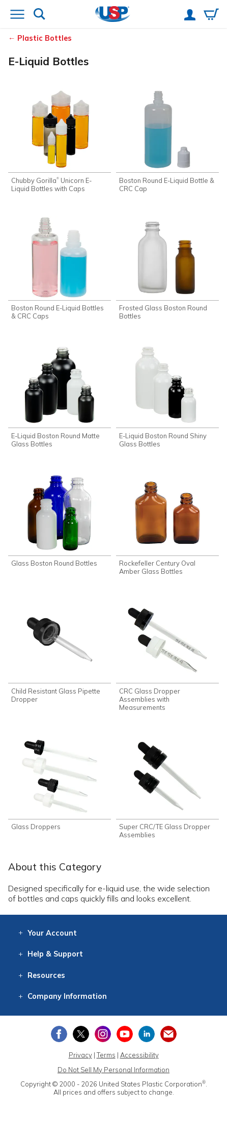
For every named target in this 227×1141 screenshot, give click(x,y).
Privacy (80, 1055)
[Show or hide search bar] (39, 15)
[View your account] (189, 15)
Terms (106, 1055)
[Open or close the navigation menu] (17, 15)
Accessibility (139, 1055)
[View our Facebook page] (59, 1034)
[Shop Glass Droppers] (59, 783)
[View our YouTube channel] (125, 1034)
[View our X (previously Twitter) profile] (81, 1034)
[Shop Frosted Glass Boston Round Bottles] (167, 268)
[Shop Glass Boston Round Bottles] (59, 519)
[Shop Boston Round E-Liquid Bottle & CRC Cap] (167, 140)
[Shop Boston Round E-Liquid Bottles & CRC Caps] (59, 268)
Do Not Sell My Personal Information (113, 1070)
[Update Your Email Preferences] (168, 1034)
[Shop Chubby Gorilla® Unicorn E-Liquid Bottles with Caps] (59, 140)
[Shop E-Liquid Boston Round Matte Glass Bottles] (59, 395)
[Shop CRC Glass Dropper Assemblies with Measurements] (167, 655)
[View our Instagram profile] (103, 1034)
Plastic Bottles (44, 38)
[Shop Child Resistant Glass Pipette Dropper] (59, 651)
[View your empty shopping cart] (211, 15)
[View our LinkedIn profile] (146, 1034)
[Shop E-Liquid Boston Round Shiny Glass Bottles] (167, 395)
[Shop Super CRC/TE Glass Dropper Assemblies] (167, 787)
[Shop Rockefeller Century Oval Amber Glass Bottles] (167, 523)
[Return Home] (112, 15)
